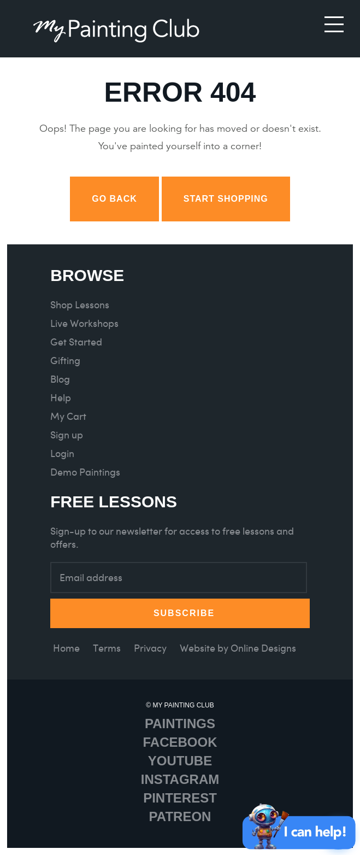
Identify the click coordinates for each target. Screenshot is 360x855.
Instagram (180, 779)
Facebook (180, 742)
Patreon (180, 816)
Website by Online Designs (238, 648)
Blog (60, 379)
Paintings (180, 723)
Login (62, 453)
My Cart (68, 416)
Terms (107, 648)
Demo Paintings (85, 472)
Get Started (76, 342)
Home (66, 648)
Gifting (65, 360)
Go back (114, 198)
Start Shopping (226, 198)
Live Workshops (84, 323)
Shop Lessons (79, 304)
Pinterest (180, 797)
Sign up (66, 435)
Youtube (180, 760)
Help (60, 397)
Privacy (150, 648)
